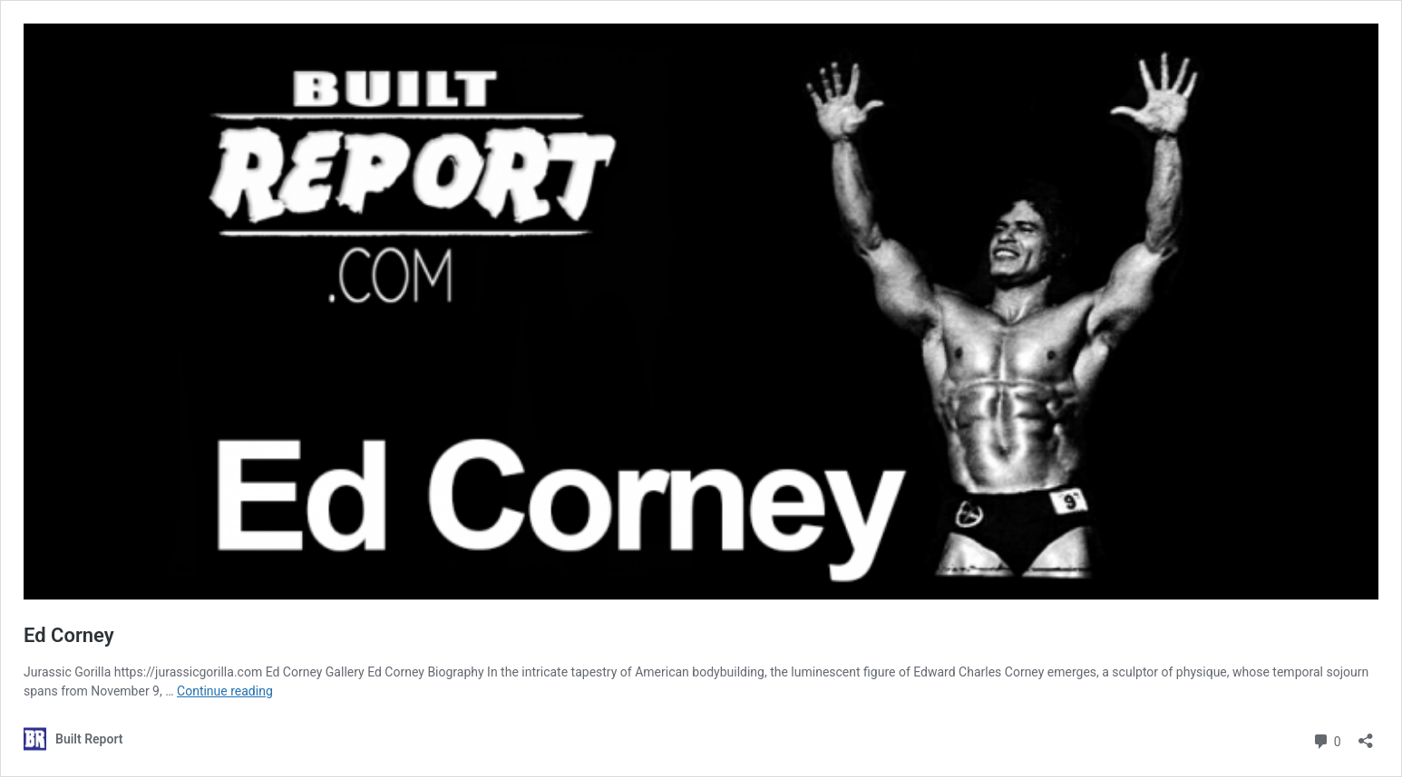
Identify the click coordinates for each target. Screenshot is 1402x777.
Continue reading (225, 691)
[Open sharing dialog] (1365, 735)
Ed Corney (69, 635)
